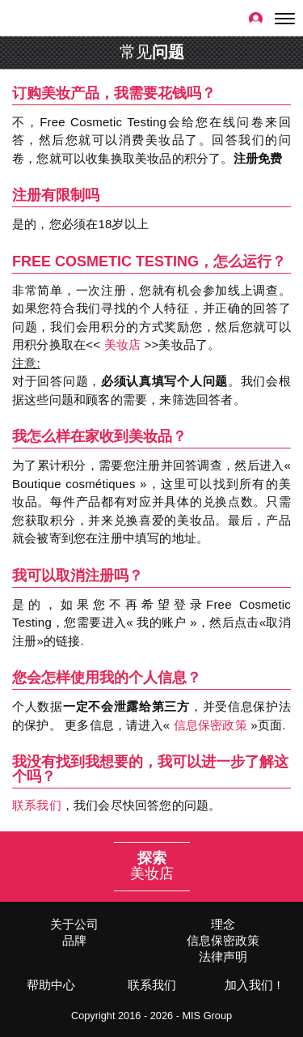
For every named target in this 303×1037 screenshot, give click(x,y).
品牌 (74, 940)
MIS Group (207, 1015)
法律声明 (223, 956)
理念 (223, 924)
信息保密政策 (210, 725)
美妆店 (122, 344)
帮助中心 (51, 985)
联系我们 (36, 805)
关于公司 (74, 924)
